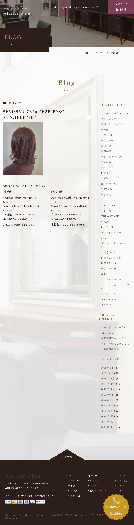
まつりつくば (108, 167)
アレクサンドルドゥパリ (115, 113)
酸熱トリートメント (112, 124)
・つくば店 (72, 491)
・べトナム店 (73, 496)
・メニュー (118, 486)
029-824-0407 (19, 224)
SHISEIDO (108, 205)
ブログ (98, 53)
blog (45, 15)
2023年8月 (107, 395)
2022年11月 (108, 400)
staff (95, 7)
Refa (104, 200)
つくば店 (106, 162)
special (66, 7)
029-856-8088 (68, 224)
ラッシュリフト (110, 294)
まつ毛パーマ (108, 252)
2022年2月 (107, 411)
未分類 (105, 130)
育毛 (103, 274)
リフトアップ (108, 119)
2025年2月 (107, 373)
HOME (87, 53)
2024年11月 (108, 384)
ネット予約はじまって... (115, 344)
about (46, 7)
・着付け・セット (97, 491)
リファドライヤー (111, 232)
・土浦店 (70, 486)
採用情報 (121, 6)
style (77, 7)
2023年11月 (108, 389)
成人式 (105, 222)
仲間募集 (106, 151)
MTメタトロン (110, 263)
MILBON (107, 227)
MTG (104, 173)
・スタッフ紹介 (120, 481)
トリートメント (110, 299)
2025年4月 (107, 367)
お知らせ (106, 146)
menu (86, 7)
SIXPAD (106, 189)
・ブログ (116, 491)
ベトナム (106, 211)
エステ (105, 238)
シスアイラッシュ (111, 279)
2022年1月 (107, 416)
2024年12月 (108, 378)
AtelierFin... (109, 333)
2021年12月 (108, 422)
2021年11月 (108, 427)
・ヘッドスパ (94, 481)
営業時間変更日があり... (115, 338)
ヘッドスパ (107, 194)
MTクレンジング (111, 258)
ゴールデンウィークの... (115, 327)
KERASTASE (110, 216)
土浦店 (105, 178)
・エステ (92, 486)
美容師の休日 (108, 135)
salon (55, 7)
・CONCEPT (74, 481)
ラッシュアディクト (112, 157)
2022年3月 (107, 405)
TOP (69, 476)
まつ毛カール (108, 184)
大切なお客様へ (110, 349)
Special (92, 476)
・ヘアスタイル (120, 476)
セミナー (106, 305)
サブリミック (108, 268)
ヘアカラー (107, 140)
